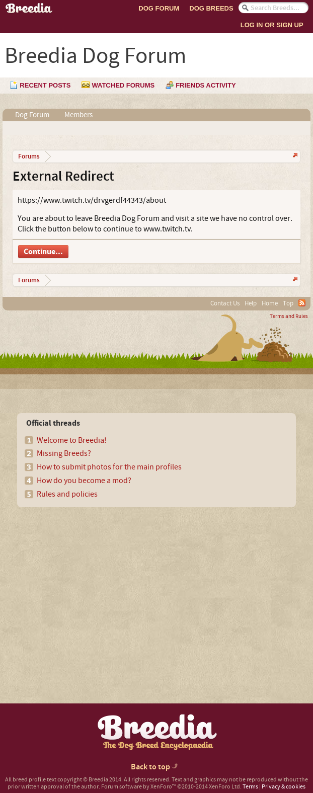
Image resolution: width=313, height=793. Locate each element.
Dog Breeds (211, 8)
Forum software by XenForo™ (171, 786)
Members (78, 115)
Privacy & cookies (283, 786)
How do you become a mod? (84, 480)
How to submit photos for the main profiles (109, 467)
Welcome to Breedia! (72, 440)
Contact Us (225, 303)
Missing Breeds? (64, 453)
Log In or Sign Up (272, 25)
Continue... (43, 251)
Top (288, 303)
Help (251, 303)
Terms (250, 786)
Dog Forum (158, 8)
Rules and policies (67, 494)
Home (270, 303)
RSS (301, 302)
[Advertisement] (93, 587)
